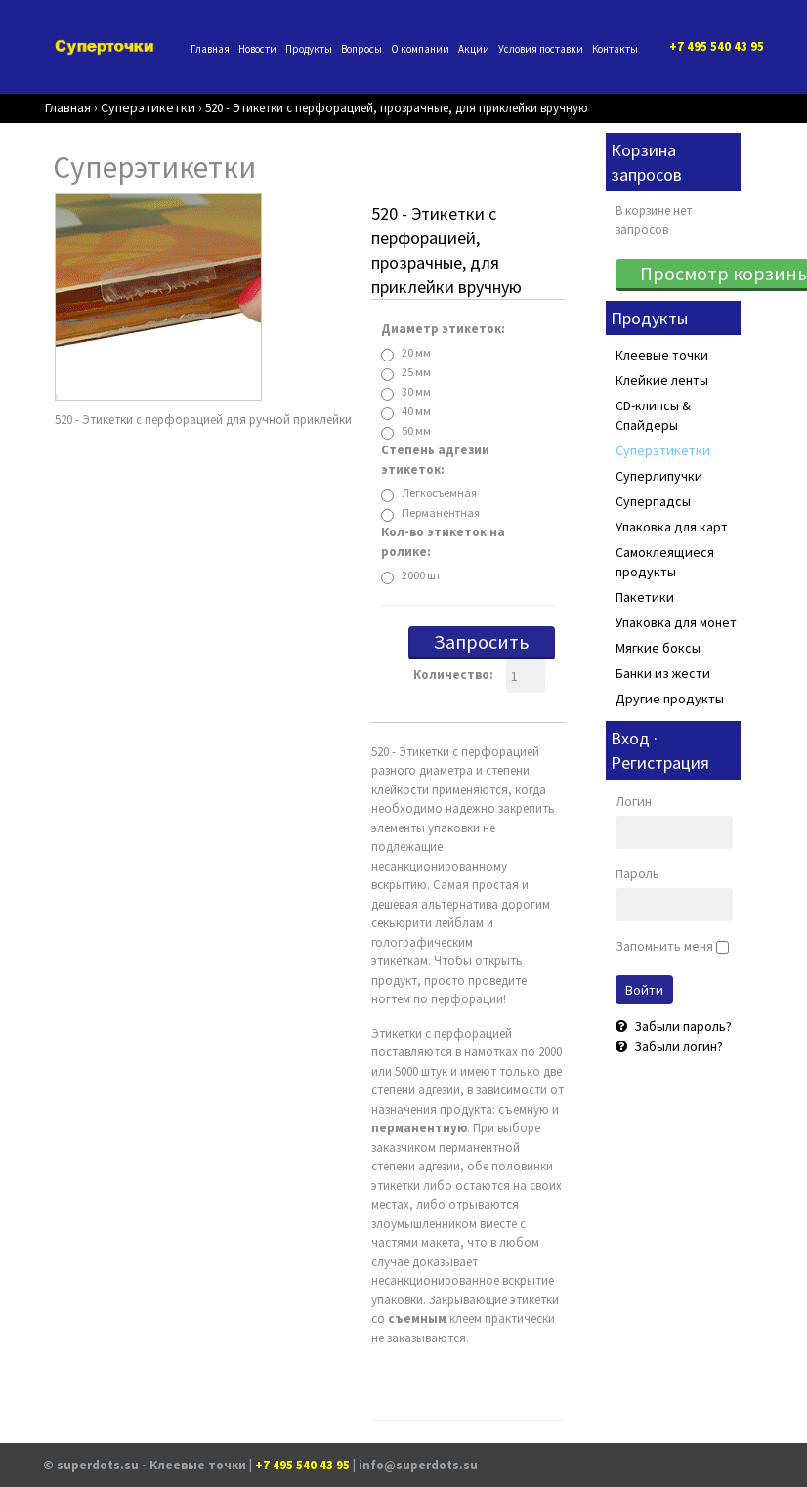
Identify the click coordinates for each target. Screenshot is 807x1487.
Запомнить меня (664, 946)
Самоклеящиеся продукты (665, 561)
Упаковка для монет (676, 622)
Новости (257, 49)
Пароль (637, 873)
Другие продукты (670, 698)
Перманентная (441, 512)
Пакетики (645, 597)
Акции (473, 49)
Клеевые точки (662, 354)
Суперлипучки (659, 476)
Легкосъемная (439, 493)
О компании (420, 49)
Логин (634, 801)
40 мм (416, 411)
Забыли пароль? (681, 1026)
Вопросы (361, 49)
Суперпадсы (653, 501)
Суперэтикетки (663, 450)
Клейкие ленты (662, 380)
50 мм (416, 430)
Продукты (308, 49)
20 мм (416, 352)
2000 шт (421, 575)
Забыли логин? (677, 1046)
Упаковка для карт (672, 526)
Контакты (615, 49)
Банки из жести (663, 673)
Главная (210, 49)
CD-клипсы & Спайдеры (653, 415)
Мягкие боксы (658, 648)
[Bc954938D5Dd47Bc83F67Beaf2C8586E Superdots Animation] (158, 295)
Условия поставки (540, 49)
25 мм (416, 371)
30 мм (416, 391)
